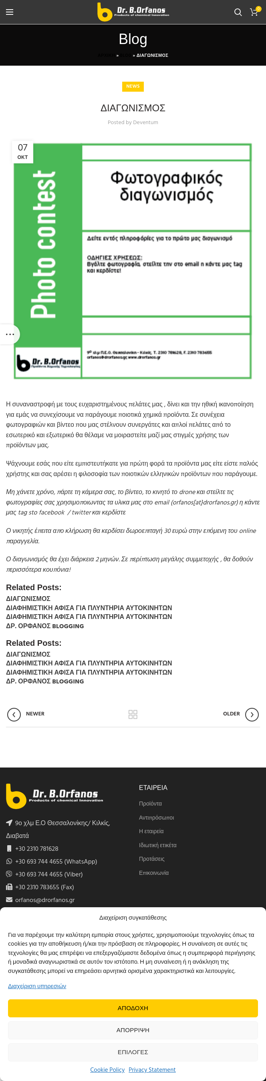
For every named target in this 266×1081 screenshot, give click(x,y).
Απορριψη (133, 1030)
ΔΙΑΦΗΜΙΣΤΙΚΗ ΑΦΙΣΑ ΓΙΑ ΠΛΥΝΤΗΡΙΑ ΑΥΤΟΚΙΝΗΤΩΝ (89, 608)
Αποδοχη (133, 1008)
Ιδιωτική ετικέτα (158, 846)
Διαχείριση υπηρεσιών (37, 986)
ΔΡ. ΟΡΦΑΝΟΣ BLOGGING (45, 626)
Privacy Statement (152, 1070)
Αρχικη (106, 55)
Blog (126, 55)
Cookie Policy (107, 1070)
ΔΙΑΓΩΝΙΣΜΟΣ (28, 599)
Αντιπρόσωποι (156, 818)
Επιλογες (133, 1052)
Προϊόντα (150, 804)
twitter (81, 513)
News (133, 86)
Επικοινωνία (154, 874)
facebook (52, 513)
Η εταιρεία (151, 832)
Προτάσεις (152, 860)
